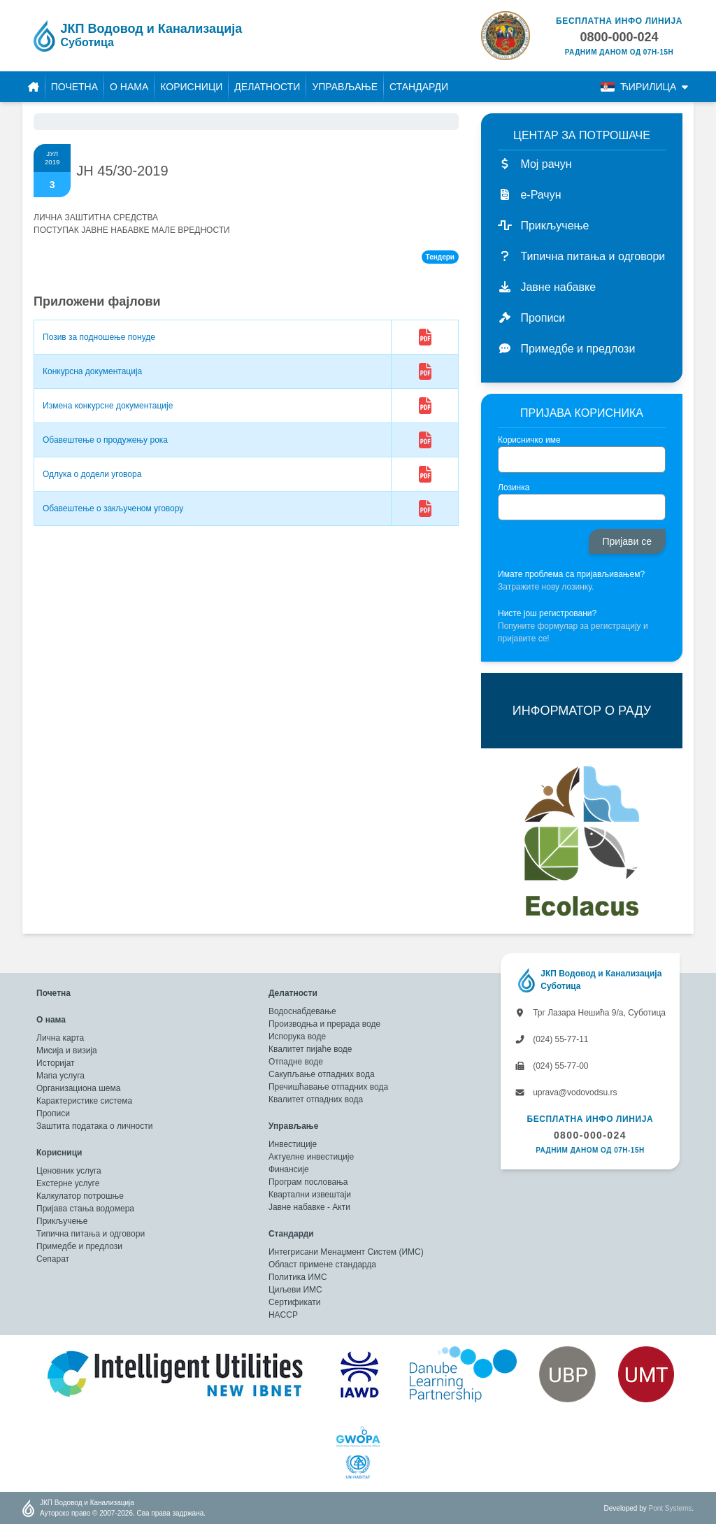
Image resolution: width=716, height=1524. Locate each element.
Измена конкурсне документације (108, 406)
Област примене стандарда (322, 1264)
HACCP (283, 1315)
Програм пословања (308, 1182)
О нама (129, 86)
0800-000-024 (590, 1135)
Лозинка (513, 487)
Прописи (53, 1113)
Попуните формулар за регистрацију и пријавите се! (573, 632)
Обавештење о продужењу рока (105, 440)
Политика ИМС (297, 1277)
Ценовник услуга (68, 1171)
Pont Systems (670, 1508)
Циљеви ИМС (295, 1290)
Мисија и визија (66, 1050)
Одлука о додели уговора (92, 474)
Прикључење (61, 1221)
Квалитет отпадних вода (315, 1099)
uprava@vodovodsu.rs (566, 1092)
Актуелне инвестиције (311, 1157)
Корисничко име (529, 440)
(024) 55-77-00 (552, 1066)
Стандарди (418, 86)
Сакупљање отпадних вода (321, 1074)
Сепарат (52, 1259)
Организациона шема (78, 1088)
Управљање (345, 86)
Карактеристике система (84, 1101)
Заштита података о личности (94, 1126)
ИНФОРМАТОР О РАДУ (582, 711)
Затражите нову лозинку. (546, 587)
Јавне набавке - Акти (309, 1207)
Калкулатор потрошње (80, 1196)
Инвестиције (292, 1144)
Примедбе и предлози (79, 1246)
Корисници (191, 86)
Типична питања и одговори (90, 1234)
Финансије (288, 1169)
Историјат (55, 1063)
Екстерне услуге (67, 1183)
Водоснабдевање (302, 1011)
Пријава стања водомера (85, 1208)
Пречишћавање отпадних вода (328, 1087)
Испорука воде (297, 1036)
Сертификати (294, 1302)
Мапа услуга (60, 1076)
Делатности (267, 86)
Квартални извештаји (309, 1194)
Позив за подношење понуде (99, 337)
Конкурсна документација (92, 371)
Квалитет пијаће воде (310, 1049)
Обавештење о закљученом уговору (113, 508)
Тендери (440, 257)
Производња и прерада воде (324, 1024)
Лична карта (60, 1038)
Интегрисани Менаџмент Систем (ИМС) (346, 1252)
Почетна (74, 86)
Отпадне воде (295, 1062)
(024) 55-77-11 (552, 1039)
